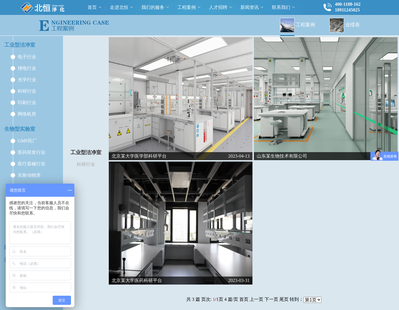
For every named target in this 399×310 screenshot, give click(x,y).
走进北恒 (119, 7)
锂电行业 (27, 68)
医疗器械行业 (31, 163)
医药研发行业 (31, 152)
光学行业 (27, 79)
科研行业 (27, 91)
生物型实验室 (19, 129)
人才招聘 (218, 7)
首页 (92, 7)
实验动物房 (29, 175)
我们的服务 (152, 7)
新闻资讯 (249, 7)
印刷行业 (27, 102)
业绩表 (344, 24)
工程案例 (186, 7)
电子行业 (27, 56)
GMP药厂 (27, 140)
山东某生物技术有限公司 (282, 156)
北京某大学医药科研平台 (137, 280)
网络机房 (27, 114)
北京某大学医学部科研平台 (139, 156)
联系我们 (281, 7)
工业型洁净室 (19, 45)
